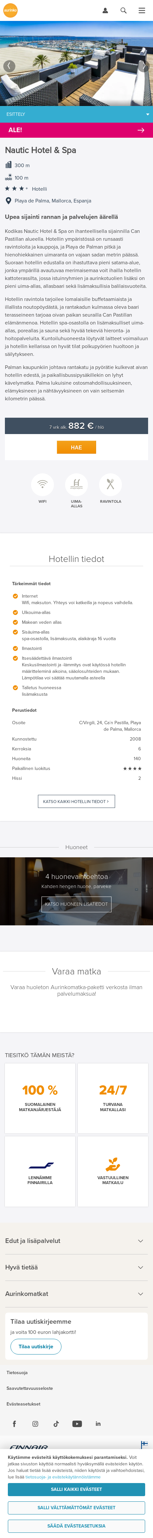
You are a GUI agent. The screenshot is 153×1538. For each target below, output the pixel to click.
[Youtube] (77, 1424)
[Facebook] (14, 1424)
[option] (76, 63)
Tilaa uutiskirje (36, 1346)
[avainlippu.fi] (143, 1448)
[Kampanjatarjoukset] (76, 130)
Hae (76, 447)
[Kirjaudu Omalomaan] (105, 10)
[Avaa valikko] (142, 10)
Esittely (16, 114)
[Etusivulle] (10, 10)
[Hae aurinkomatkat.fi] (123, 10)
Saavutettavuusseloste (30, 1388)
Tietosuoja (17, 1372)
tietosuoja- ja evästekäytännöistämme (63, 1477)
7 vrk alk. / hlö (76, 427)
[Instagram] (35, 1424)
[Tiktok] (56, 1424)
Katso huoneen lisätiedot (76, 904)
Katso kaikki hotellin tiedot (74, 801)
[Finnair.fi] (29, 1448)
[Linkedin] (98, 1424)
